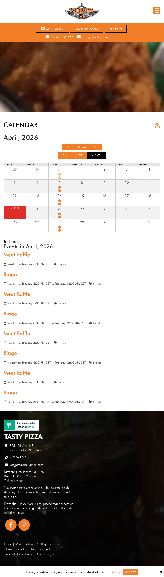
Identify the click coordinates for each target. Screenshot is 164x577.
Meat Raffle (17, 255)
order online (34, 487)
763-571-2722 (62, 37)
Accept (130, 572)
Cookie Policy (113, 572)
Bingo (10, 274)
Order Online (52, 28)
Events (62, 264)
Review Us (116, 28)
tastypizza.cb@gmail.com (100, 37)
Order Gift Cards (86, 28)
